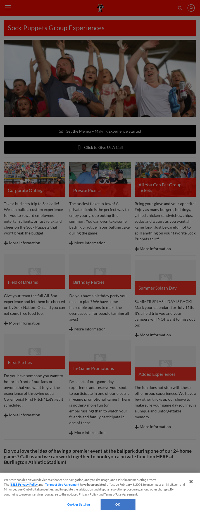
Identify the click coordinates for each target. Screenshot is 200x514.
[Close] (191, 481)
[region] (100, 493)
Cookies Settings (79, 504)
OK (117, 504)
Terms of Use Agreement (62, 484)
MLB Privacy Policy (24, 484)
